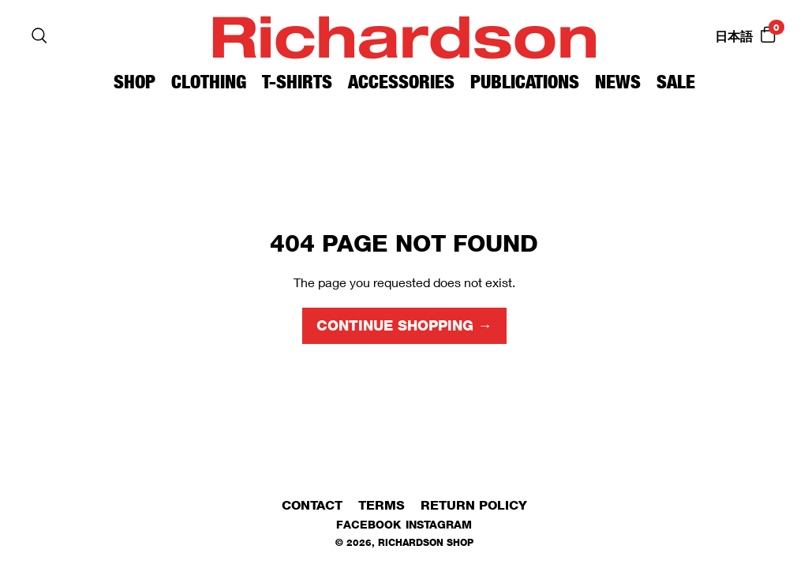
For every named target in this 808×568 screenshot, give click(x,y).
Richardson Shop (425, 542)
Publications (524, 81)
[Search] (39, 35)
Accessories (401, 81)
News (618, 81)
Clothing (208, 81)
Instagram (439, 524)
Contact (312, 505)
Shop (134, 81)
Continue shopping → (404, 325)
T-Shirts (297, 81)
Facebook (368, 524)
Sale (675, 81)
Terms (381, 505)
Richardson (404, 35)
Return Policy (474, 505)
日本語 (734, 36)
